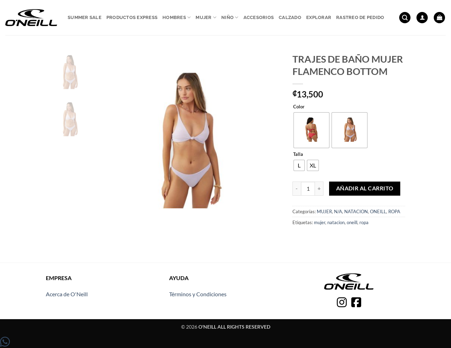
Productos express (131, 17)
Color (298, 107)
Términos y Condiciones (198, 294)
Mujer (206, 17)
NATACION (356, 211)
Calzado (290, 17)
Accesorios (258, 17)
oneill (352, 222)
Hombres (176, 17)
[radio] (311, 130)
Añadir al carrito (365, 188)
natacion (336, 222)
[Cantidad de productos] (308, 189)
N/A (338, 211)
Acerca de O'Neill (67, 294)
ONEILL (378, 211)
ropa (364, 222)
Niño (229, 17)
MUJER (324, 211)
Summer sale (84, 17)
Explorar (318, 17)
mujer (319, 222)
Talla (298, 154)
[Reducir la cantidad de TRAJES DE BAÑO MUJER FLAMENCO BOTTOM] (296, 189)
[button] (404, 18)
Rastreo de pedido (360, 17)
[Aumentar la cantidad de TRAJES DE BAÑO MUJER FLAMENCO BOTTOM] (319, 189)
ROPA (394, 211)
